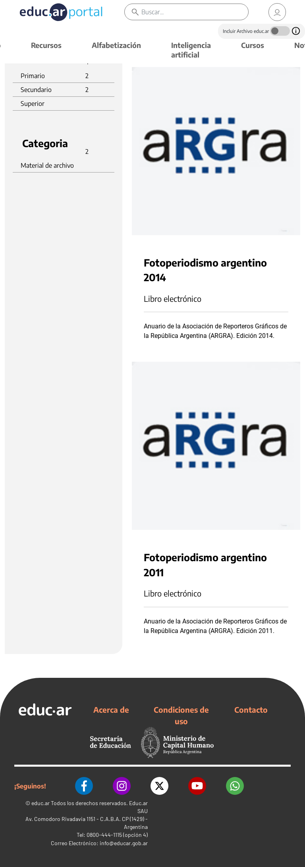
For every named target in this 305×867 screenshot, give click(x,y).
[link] (277, 12)
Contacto (251, 709)
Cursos (252, 45)
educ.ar (40, 803)
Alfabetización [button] (116, 45)
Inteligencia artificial (191, 49)
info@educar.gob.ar (124, 843)
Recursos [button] (46, 45)
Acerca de (111, 709)
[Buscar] (194, 12)
